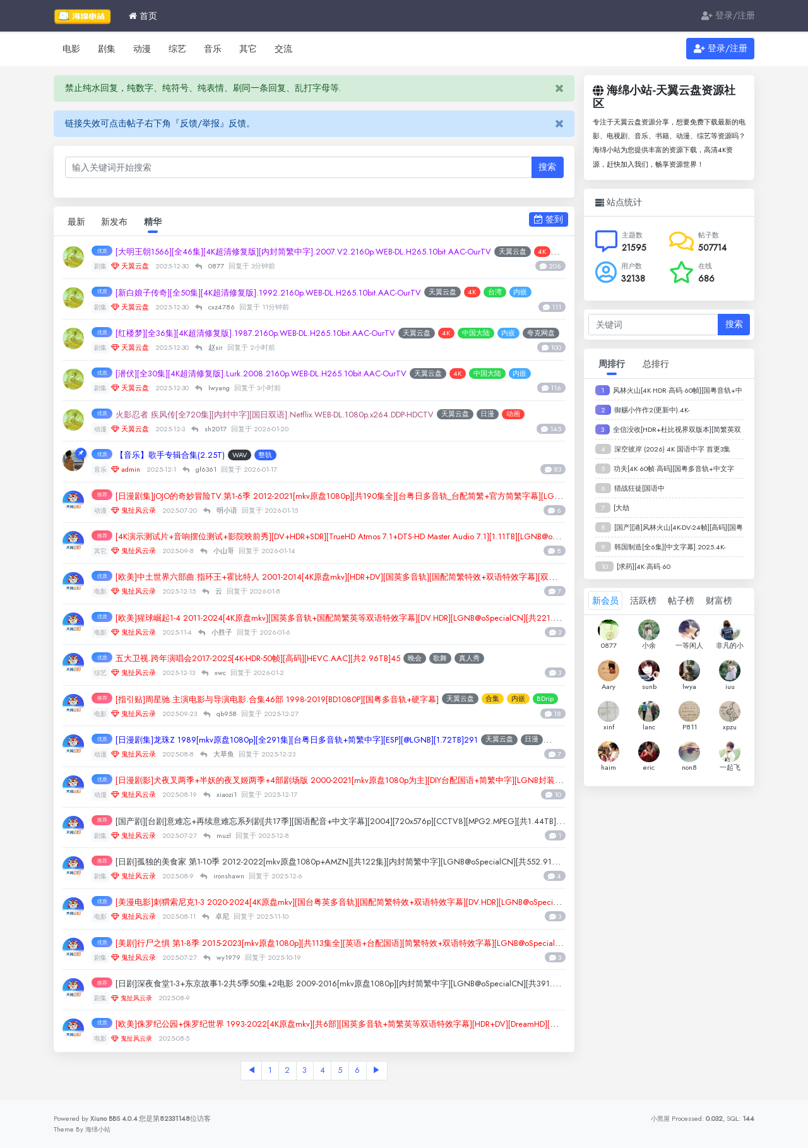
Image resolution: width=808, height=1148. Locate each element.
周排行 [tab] (611, 363)
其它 (248, 48)
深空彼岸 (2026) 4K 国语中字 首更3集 (672, 449)
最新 (77, 221)
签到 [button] (548, 219)
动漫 (142, 48)
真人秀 (518, 659)
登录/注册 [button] (720, 49)
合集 (545, 699)
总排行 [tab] (656, 363)
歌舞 (489, 659)
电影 (71, 48)
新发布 (117, 221)
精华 (156, 221)
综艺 (177, 48)
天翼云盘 (492, 293)
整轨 (283, 455)
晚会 (463, 659)
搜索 (547, 166)
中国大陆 (520, 333)
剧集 (107, 48)
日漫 (540, 415)
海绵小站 (99, 1129)
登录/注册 (728, 16)
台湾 (544, 293)
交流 (283, 48)
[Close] (559, 88)
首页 (143, 15)
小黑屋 (659, 1118)
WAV (256, 455)
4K (522, 293)
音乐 (213, 48)
